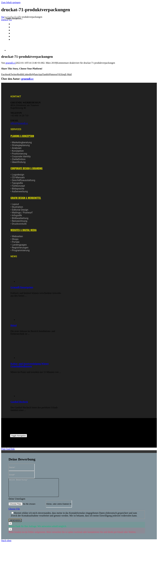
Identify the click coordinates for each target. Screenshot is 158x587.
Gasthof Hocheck (19, 401)
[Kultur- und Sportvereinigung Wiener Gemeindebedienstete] (29, 357)
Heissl (13, 325)
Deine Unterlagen (17, 502)
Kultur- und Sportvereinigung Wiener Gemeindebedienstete (29, 365)
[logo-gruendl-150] (15, 14)
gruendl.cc (10, 63)
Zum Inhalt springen (10, 2)
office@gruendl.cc (19, 123)
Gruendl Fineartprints (21, 287)
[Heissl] (29, 319)
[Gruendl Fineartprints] (29, 281)
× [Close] (10, 527)
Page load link (8, 449)
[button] (22, 136)
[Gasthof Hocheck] (29, 396)
